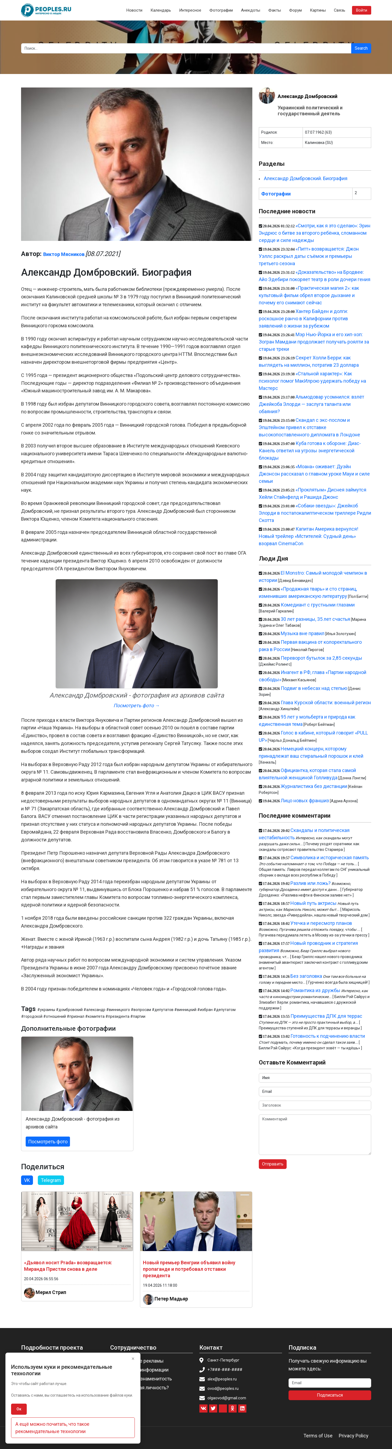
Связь (339, 10)
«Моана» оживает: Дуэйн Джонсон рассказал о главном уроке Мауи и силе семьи (314, 474)
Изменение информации (141, 1370)
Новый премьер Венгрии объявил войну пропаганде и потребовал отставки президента (189, 1269)
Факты (274, 10)
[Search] (186, 48)
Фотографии (221, 10)
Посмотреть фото (48, 1141)
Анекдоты (250, 10)
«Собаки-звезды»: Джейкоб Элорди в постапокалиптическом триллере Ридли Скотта (315, 513)
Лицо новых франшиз (305, 800)
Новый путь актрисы (313, 903)
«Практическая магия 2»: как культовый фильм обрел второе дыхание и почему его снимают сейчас (309, 295)
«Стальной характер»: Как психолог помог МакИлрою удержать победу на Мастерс (312, 381)
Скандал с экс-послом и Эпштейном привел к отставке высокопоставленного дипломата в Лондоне (309, 427)
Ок (18, 1409)
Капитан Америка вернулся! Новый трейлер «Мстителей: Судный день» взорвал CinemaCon (308, 536)
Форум (295, 10)
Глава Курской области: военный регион (326, 702)
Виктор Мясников (64, 254)
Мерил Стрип (51, 1292)
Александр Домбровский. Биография (305, 178)
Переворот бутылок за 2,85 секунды (321, 658)
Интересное (190, 10)
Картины (318, 10)
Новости (134, 10)
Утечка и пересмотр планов (321, 923)
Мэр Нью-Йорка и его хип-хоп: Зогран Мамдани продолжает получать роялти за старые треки (314, 342)
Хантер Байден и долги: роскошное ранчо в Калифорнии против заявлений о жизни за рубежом (303, 318)
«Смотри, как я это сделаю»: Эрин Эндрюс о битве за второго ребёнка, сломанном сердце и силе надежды (314, 233)
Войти (361, 10)
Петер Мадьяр (171, 1298)
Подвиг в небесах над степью (314, 688)
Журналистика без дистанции (314, 786)
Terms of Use (318, 1435)
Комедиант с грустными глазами (318, 605)
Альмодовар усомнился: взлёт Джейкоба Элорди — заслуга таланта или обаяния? (311, 404)
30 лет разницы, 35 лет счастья (315, 619)
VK (27, 1180)
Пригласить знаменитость (142, 1378)
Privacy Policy (353, 1435)
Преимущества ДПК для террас (326, 1016)
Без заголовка (306, 976)
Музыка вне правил (302, 633)
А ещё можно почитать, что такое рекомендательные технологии (52, 1427)
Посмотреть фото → (136, 705)
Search (361, 48)
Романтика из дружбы (315, 990)
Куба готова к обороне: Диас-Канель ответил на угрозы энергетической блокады (310, 450)
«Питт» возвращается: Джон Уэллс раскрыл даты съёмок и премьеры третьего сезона (309, 256)
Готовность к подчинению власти (327, 1036)
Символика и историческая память (329, 857)
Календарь (160, 10)
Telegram (51, 1180)
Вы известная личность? (141, 1387)
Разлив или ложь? (310, 883)
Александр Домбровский (307, 96)
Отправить (272, 1164)
